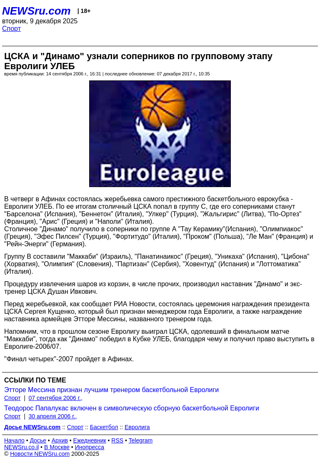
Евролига (137, 427)
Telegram (141, 440)
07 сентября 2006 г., (55, 398)
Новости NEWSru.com (40, 453)
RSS (117, 440)
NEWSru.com (36, 11)
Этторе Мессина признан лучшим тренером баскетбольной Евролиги (111, 389)
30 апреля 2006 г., (53, 416)
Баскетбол (104, 427)
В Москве (57, 447)
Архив (60, 440)
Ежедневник (89, 440)
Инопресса (90, 447)
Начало (14, 440)
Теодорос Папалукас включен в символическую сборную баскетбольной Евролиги (131, 408)
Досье (38, 440)
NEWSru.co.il (21, 447)
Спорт (11, 28)
